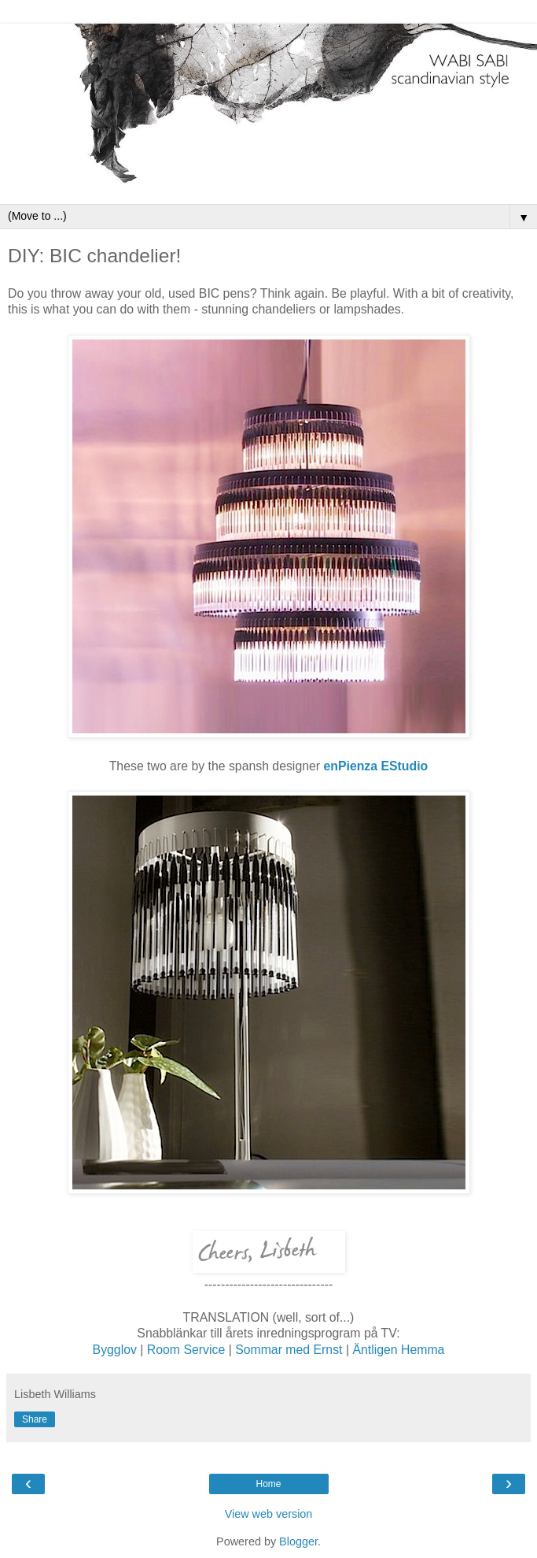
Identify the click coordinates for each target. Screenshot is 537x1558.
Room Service (188, 1349)
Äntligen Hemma (398, 1349)
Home (268, 1483)
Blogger (298, 1541)
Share (34, 1419)
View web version (269, 1514)
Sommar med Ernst (290, 1349)
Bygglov (117, 1349)
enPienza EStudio (375, 766)
